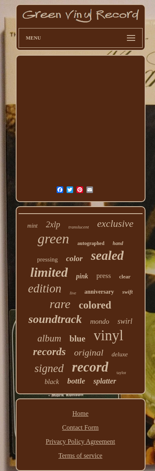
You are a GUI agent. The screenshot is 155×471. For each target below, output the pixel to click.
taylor (121, 372)
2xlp (53, 224)
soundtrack (55, 319)
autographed (90, 243)
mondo (99, 321)
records (49, 352)
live (72, 292)
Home (80, 413)
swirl (124, 321)
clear (124, 276)
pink (82, 276)
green (53, 238)
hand (118, 243)
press (103, 276)
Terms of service (80, 455)
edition (45, 288)
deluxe (120, 354)
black (52, 381)
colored (95, 305)
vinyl (109, 335)
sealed (107, 255)
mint (32, 226)
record (90, 367)
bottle (76, 381)
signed (49, 368)
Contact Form (80, 427)
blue (77, 339)
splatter (104, 381)
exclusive (115, 223)
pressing (47, 259)
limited (49, 272)
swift (127, 292)
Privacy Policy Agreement (80, 441)
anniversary (99, 292)
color (74, 258)
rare (60, 304)
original (88, 352)
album (50, 338)
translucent (78, 226)
